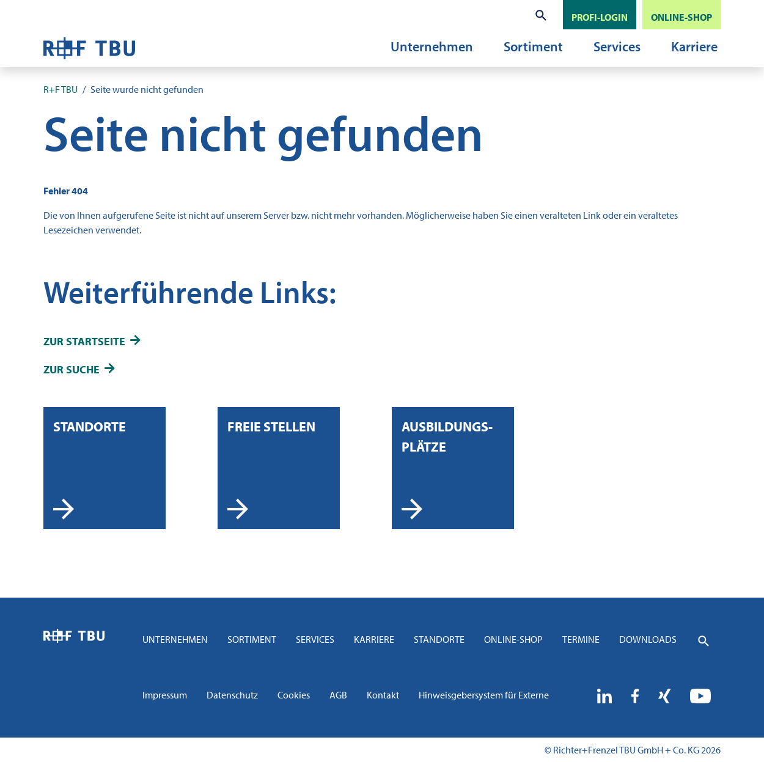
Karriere (694, 46)
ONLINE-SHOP (681, 17)
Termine (581, 639)
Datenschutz (232, 695)
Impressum (164, 695)
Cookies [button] (293, 695)
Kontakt (383, 695)
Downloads (648, 639)
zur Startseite (84, 341)
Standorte (439, 639)
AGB (338, 695)
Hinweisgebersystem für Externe (484, 695)
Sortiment (533, 46)
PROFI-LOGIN (599, 17)
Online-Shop (513, 639)
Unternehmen (432, 46)
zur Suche (71, 369)
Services (617, 46)
